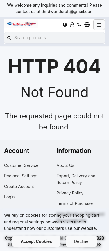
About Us (65, 165)
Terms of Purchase (75, 203)
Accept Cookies (36, 241)
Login (9, 196)
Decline (81, 241)
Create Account (19, 186)
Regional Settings (20, 175)
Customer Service (21, 165)
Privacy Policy (70, 192)
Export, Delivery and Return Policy (76, 179)
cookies (33, 215)
